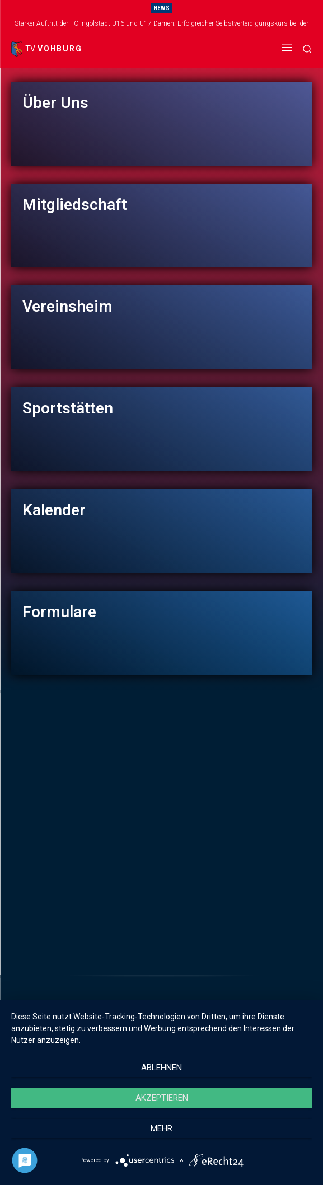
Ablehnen (161, 1067)
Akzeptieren (161, 1098)
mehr (161, 1128)
